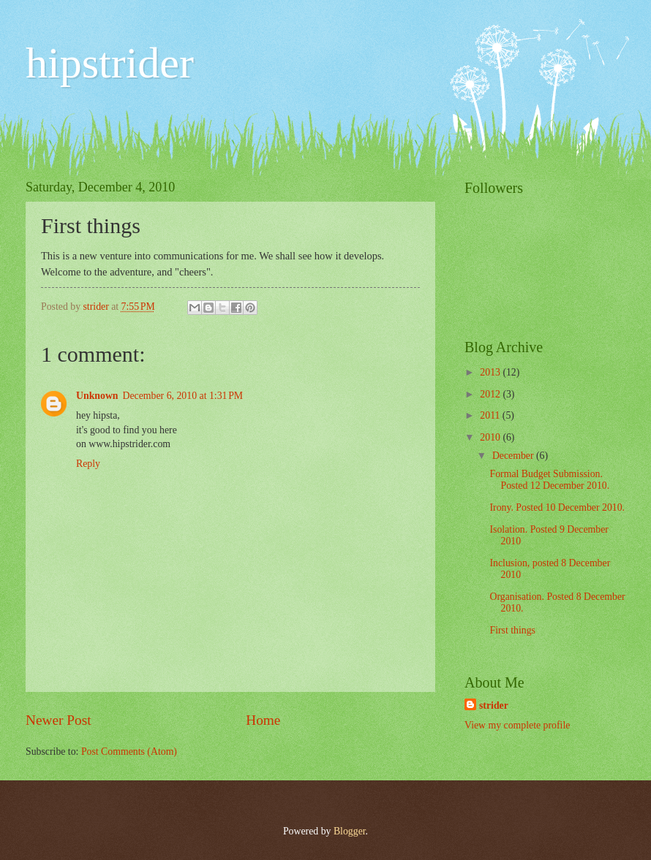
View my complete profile (517, 725)
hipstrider (110, 63)
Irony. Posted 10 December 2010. (557, 507)
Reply (88, 463)
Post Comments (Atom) (129, 751)
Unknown (97, 395)
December (514, 455)
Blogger (350, 831)
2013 (491, 372)
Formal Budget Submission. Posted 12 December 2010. (549, 480)
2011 (491, 415)
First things (512, 630)
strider (493, 705)
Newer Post (58, 720)
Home (263, 720)
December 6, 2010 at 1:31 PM (183, 395)
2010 (491, 437)
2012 (491, 394)
